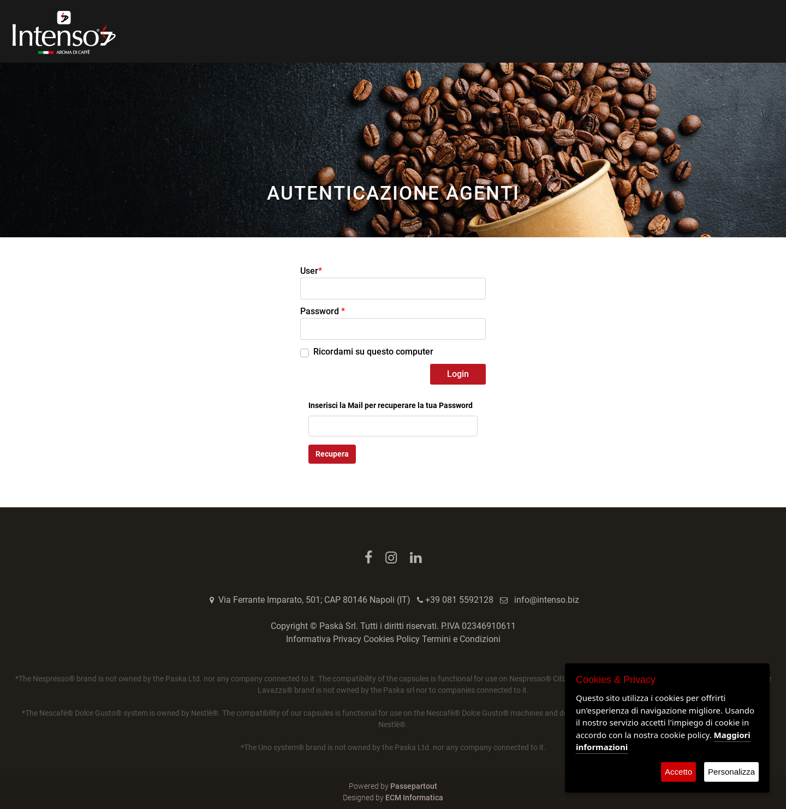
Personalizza (731, 771)
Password (322, 311)
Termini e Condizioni (461, 639)
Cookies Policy (392, 639)
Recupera (332, 454)
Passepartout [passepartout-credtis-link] (413, 786)
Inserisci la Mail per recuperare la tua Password (390, 405)
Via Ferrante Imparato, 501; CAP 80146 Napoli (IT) (314, 600)
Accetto (678, 771)
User (311, 271)
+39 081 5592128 (459, 600)
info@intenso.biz (546, 600)
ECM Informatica (414, 797)
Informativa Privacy (323, 639)
